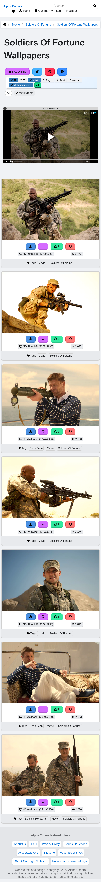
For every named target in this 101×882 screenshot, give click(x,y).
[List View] (22, 80)
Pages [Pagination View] (48, 80)
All (8, 93)
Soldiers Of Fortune (38, 24)
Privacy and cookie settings (69, 861)
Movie (16, 24)
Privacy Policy (51, 844)
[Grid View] (13, 80)
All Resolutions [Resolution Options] (21, 85)
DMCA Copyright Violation (30, 861)
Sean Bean (36, 448)
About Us (20, 844)
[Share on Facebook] (62, 72)
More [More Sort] (74, 80)
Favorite (17, 71)
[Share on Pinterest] (50, 72)
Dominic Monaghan (36, 818)
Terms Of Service (76, 844)
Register (71, 10)
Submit (25, 10)
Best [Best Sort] (61, 80)
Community (44, 10)
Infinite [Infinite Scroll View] (34, 80)
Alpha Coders (12, 6)
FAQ (34, 844)
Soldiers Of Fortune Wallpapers (77, 24)
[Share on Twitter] (37, 72)
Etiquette (49, 852)
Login (59, 10)
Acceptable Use (28, 852)
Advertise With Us (71, 852)
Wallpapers (25, 93)
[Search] (95, 6)
